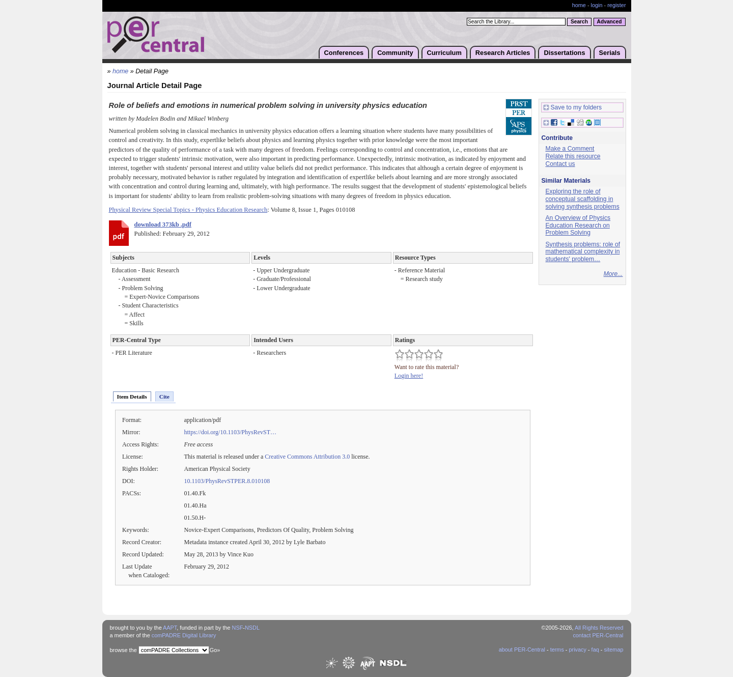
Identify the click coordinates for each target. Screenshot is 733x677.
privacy (577, 649)
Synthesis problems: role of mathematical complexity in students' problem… (583, 252)
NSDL (252, 628)
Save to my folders (572, 107)
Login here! (408, 375)
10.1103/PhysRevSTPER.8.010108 (227, 481)
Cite (164, 396)
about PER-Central (522, 649)
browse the (123, 650)
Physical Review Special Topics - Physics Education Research (188, 209)
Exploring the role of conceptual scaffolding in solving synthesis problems (582, 199)
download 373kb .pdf (162, 224)
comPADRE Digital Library (184, 635)
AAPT (170, 628)
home (579, 5)
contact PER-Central (598, 635)
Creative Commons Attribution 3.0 (307, 456)
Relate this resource (573, 156)
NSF (237, 628)
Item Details (132, 396)
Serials (610, 53)
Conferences (344, 53)
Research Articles (502, 53)
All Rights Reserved (599, 628)
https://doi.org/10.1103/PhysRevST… (230, 432)
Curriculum (444, 53)
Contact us (560, 163)
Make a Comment (570, 148)
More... (613, 273)
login (597, 5)
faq (595, 649)
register (616, 5)
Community (395, 53)
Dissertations (564, 53)
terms (557, 649)
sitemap (613, 649)
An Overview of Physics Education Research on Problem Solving (578, 225)
